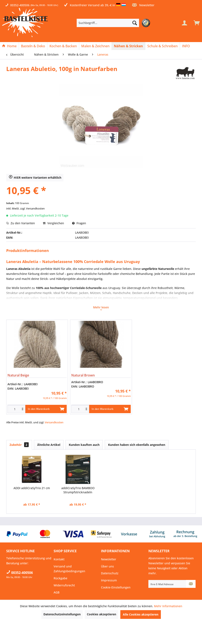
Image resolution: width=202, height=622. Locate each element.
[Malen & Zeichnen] (95, 46)
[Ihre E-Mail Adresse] (167, 584)
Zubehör (19, 445)
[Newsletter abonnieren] (191, 584)
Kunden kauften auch (84, 445)
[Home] (9, 46)
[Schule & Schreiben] (162, 46)
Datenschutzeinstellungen (62, 614)
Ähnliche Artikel (48, 445)
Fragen (79, 223)
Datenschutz (109, 573)
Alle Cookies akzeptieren (140, 614)
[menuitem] (114, 23)
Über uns (107, 566)
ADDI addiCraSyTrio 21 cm (32, 488)
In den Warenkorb (46, 408)
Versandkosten (54, 422)
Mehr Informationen (168, 606)
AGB (56, 592)
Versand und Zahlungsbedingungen (69, 568)
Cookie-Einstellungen (116, 587)
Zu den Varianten (20, 223)
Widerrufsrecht (64, 585)
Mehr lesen (101, 307)
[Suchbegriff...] (108, 23)
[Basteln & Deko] (33, 46)
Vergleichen (53, 223)
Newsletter (143, 5)
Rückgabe (60, 578)
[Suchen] (134, 23)
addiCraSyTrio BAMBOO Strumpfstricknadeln (78, 490)
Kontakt (59, 559)
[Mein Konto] (184, 23)
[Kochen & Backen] (63, 46)
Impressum (109, 580)
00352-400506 (20, 5)
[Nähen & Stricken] (128, 46)
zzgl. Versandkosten (32, 208)
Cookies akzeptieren (101, 614)
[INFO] (186, 46)
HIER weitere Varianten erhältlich (35, 177)
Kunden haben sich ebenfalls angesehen (136, 445)
